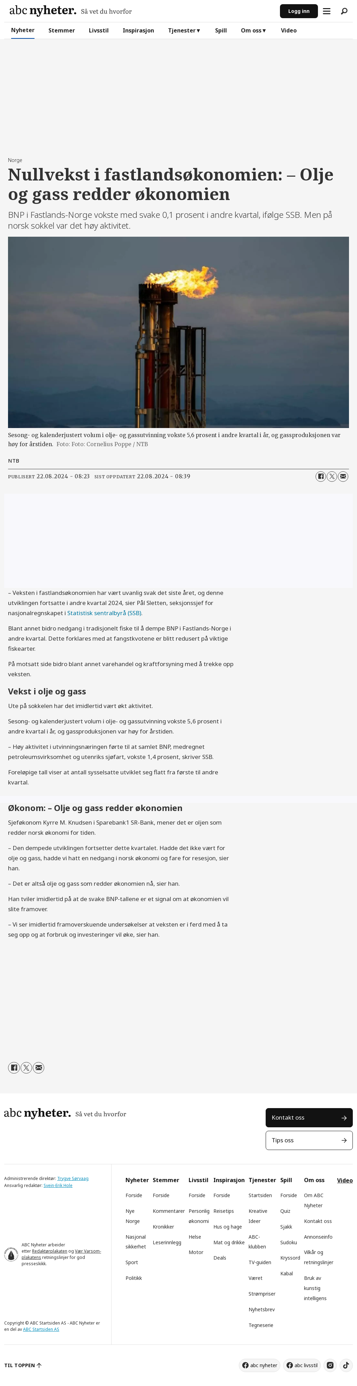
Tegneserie (261, 1325)
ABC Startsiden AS (41, 1329)
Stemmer (61, 30)
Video (289, 30)
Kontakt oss (288, 1117)
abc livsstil (306, 1365)
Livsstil (99, 30)
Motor (196, 1252)
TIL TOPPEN (19, 1365)
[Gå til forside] (71, 11)
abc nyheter (263, 1365)
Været (256, 1278)
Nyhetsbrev (262, 1309)
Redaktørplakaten (49, 1251)
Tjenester (182, 30)
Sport (132, 1262)
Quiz (285, 1211)
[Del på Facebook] (321, 476)
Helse (195, 1236)
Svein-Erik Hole (58, 1185)
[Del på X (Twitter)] (332, 476)
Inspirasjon (138, 30)
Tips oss (283, 1140)
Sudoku (288, 1242)
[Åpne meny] (326, 11)
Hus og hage (227, 1226)
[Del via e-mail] (343, 476)
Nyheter (23, 30)
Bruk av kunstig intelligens (315, 1288)
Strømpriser (262, 1293)
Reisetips (223, 1211)
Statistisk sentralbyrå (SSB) (104, 613)
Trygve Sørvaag (73, 1178)
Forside (134, 1195)
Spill (221, 30)
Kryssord (290, 1257)
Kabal (286, 1273)
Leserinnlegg (167, 1242)
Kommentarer (169, 1211)
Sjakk (286, 1226)
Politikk (134, 1278)
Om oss (251, 30)
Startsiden (260, 1195)
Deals (219, 1257)
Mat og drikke (229, 1242)
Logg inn (299, 11)
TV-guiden (260, 1262)
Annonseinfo (318, 1236)
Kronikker (163, 1226)
